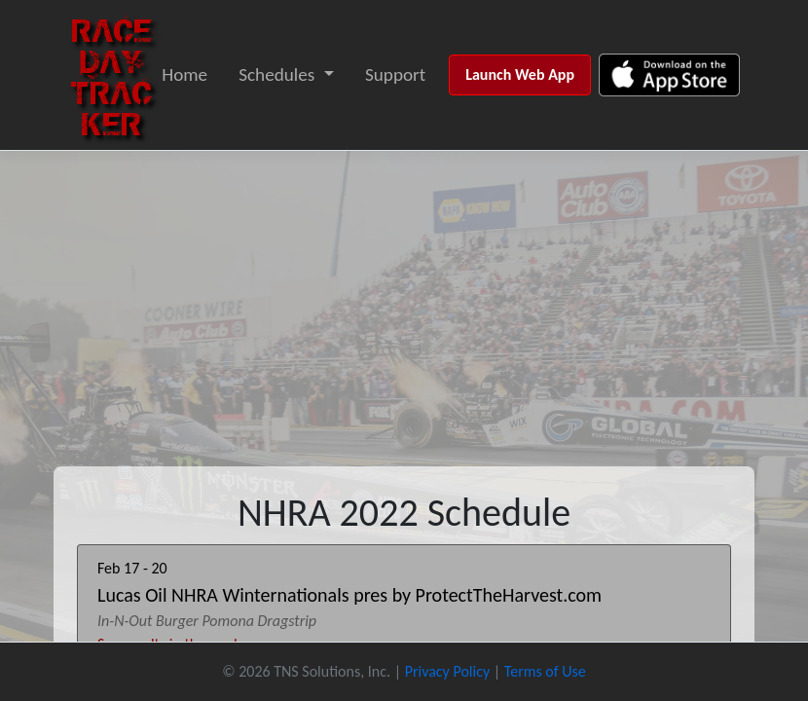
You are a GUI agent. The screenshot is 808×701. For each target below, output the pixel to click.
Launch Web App (519, 74)
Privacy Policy (448, 671)
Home (184, 74)
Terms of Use (545, 671)
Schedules (276, 74)
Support (395, 74)
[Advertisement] (404, 297)
